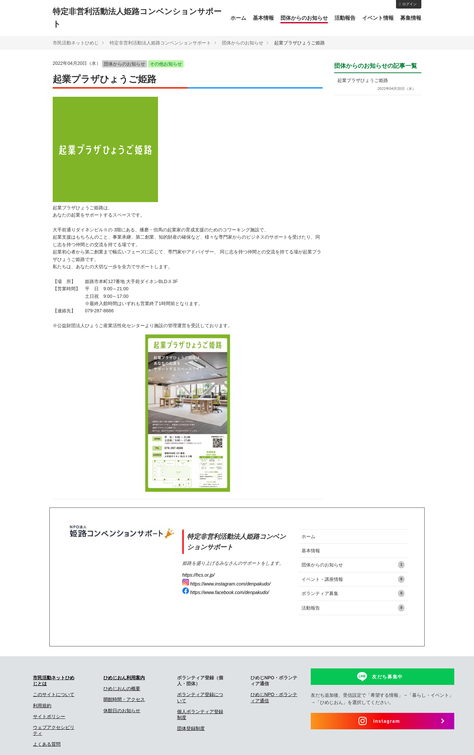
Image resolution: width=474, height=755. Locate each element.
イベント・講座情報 (353, 579)
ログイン (408, 4)
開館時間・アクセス (124, 699)
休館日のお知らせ (121, 710)
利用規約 (42, 705)
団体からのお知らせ (304, 18)
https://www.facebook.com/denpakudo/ (225, 592)
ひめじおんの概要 (121, 688)
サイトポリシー (49, 716)
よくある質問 (47, 744)
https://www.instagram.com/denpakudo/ (226, 583)
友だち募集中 (387, 676)
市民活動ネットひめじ (76, 42)
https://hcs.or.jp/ (198, 575)
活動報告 (345, 18)
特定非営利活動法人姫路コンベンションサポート (160, 42)
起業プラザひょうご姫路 (376, 84)
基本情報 (263, 18)
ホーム (238, 18)
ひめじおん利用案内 (124, 677)
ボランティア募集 (353, 593)
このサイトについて (53, 694)
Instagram (386, 721)
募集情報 (410, 18)
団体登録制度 (191, 728)
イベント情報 (378, 18)
